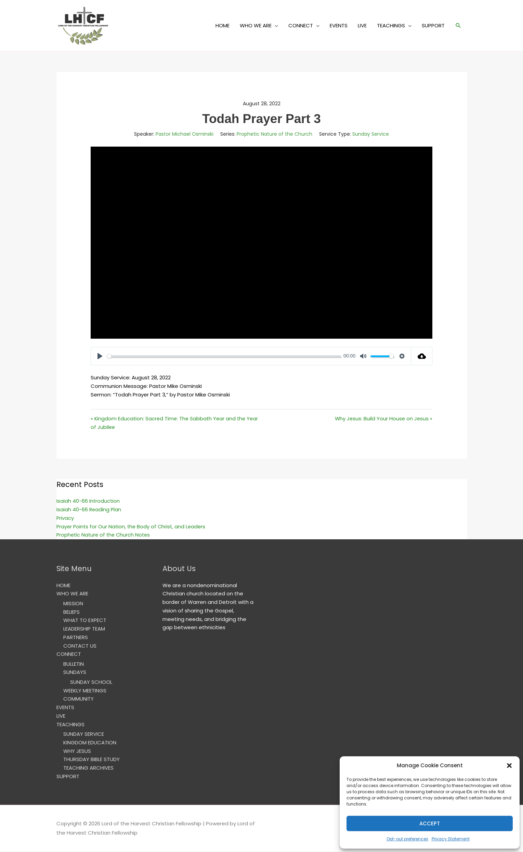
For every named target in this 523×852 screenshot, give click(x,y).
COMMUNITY (78, 699)
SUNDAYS (74, 672)
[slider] (224, 356)
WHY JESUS (77, 751)
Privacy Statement (451, 839)
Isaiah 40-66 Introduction (88, 501)
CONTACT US (79, 646)
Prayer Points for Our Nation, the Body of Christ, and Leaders (132, 526)
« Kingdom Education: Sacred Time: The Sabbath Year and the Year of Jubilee (176, 423)
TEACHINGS (391, 25)
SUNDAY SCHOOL (91, 682)
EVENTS (339, 25)
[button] (509, 765)
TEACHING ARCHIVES (88, 768)
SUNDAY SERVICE (83, 734)
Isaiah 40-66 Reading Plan (89, 509)
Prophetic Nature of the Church (274, 134)
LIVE (362, 25)
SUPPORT (433, 25)
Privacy (65, 518)
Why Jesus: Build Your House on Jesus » (383, 418)
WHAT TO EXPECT (84, 620)
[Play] (99, 356)
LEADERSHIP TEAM (84, 629)
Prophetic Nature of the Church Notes (104, 535)
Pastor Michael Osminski (184, 134)
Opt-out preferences (407, 839)
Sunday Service (370, 134)
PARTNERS (75, 637)
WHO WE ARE (256, 25)
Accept (429, 823)
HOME (222, 25)
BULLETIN (73, 664)
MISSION (73, 603)
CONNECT (300, 25)
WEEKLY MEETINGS (84, 690)
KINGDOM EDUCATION (89, 742)
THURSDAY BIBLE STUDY (91, 759)
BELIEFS (71, 612)
